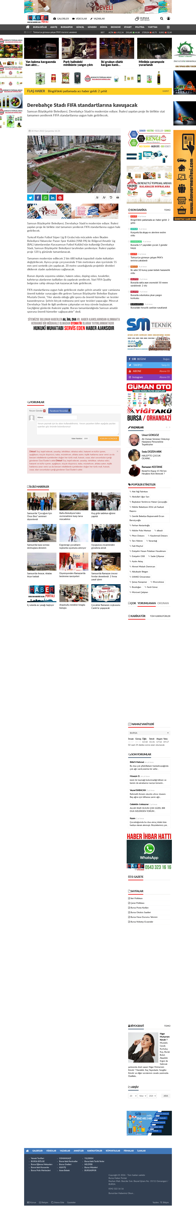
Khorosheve (157, 582)
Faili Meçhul (136, 546)
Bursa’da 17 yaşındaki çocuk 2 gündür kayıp (149, 246)
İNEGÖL (134, 267)
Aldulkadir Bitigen (139, 572)
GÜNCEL (80, 27)
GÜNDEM (92, 27)
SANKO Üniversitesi (140, 577)
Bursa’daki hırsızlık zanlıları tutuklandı (149, 308)
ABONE (137, 371)
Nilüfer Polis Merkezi (140, 530)
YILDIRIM (88, 1158)
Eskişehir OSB (137, 556)
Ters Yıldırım (136, 541)
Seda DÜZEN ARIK (152, 452)
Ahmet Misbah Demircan (142, 566)
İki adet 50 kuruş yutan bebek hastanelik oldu (150, 271)
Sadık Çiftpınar (156, 556)
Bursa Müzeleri (91, 1168)
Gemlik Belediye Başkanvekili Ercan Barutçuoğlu (147, 518)
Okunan (163, 603)
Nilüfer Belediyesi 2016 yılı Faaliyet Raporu (147, 509)
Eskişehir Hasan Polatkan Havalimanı (148, 551)
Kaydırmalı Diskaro (158, 536)
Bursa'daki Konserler (40, 1168)
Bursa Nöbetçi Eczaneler (142, 922)
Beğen (166, 359)
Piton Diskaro (137, 536)
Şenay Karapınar (138, 582)
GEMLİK (134, 229)
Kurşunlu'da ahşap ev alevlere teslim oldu (148, 234)
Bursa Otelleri (65, 1165)
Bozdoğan (135, 587)
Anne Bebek (64, 1171)
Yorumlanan (147, 603)
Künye (31, 1202)
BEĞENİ (138, 359)
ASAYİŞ (53, 27)
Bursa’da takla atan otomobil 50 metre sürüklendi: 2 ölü (149, 284)
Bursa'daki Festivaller (68, 1162)
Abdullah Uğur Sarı (139, 497)
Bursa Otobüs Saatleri (141, 912)
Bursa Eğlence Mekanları (41, 1165)
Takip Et (165, 365)
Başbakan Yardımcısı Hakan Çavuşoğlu (148, 502)
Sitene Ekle (57, 1202)
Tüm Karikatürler (160, 616)
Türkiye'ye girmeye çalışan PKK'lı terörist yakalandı (55, 32)
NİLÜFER (134, 279)
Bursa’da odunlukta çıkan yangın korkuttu (146, 296)
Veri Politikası (136, 898)
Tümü (167, 210)
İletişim (43, 1202)
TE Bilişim (164, 1203)
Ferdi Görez (151, 587)
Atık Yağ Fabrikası (139, 491)
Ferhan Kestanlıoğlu (140, 525)
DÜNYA (103, 27)
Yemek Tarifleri (37, 1158)
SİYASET (128, 27)
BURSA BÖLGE (40, 27)
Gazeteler (71, 1203)
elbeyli (158, 530)
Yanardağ (151, 541)
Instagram (137, 377)
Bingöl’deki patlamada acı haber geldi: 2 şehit (77, 91)
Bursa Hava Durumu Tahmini (144, 917)
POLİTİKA (139, 27)
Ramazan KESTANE (152, 467)
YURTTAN (152, 27)
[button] (149, 733)
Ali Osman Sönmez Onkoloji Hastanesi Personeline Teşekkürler (156, 442)
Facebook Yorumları (60, 410)
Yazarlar (136, 427)
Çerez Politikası (137, 903)
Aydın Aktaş (136, 561)
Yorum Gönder (37, 410)
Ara (166, 1096)
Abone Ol (165, 371)
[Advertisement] (74, 363)
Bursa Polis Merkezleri (41, 1171)
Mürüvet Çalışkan (139, 592)
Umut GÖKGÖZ (150, 435)
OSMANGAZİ (136, 241)
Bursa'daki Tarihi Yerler (94, 1162)
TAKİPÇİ (137, 365)
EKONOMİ (115, 27)
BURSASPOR (67, 27)
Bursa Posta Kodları (140, 908)
